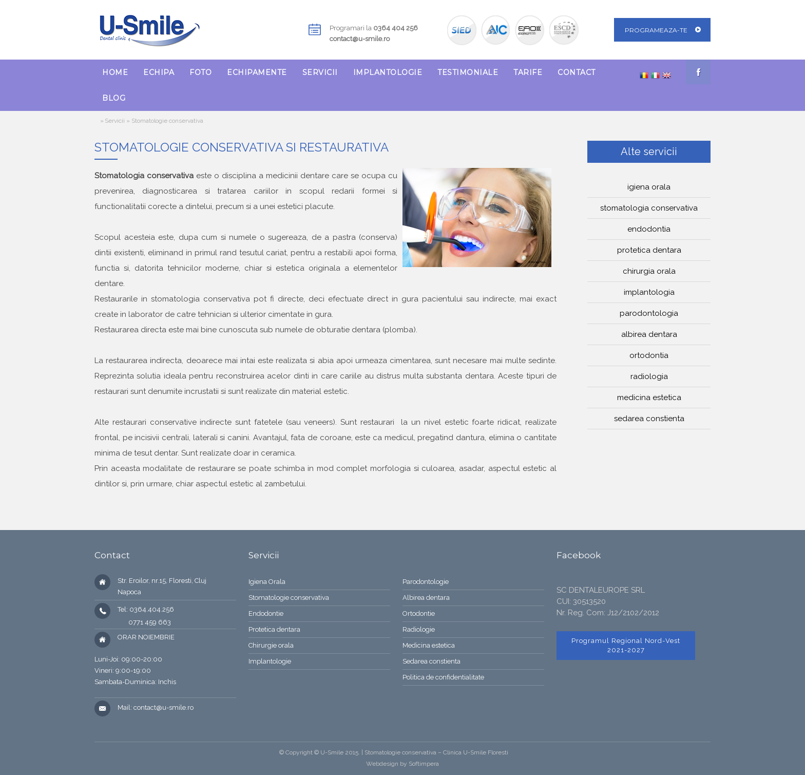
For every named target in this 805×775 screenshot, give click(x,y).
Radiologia (649, 376)
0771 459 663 (144, 622)
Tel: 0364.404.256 (146, 609)
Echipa (158, 72)
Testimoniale (467, 72)
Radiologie (418, 629)
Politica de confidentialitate (443, 677)
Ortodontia (648, 355)
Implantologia (649, 292)
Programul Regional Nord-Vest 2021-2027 (625, 645)
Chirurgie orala (271, 645)
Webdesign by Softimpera (402, 763)
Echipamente (257, 72)
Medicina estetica (649, 397)
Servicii (320, 72)
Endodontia (648, 229)
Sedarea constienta (649, 418)
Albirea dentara (649, 334)
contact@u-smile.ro (360, 39)
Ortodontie (418, 613)
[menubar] (362, 85)
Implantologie (388, 72)
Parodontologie (425, 581)
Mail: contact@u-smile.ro (156, 707)
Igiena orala (648, 187)
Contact (577, 72)
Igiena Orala (266, 581)
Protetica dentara (649, 250)
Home (115, 72)
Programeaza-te (656, 30)
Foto (200, 72)
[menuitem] (115, 72)
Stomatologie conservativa (288, 597)
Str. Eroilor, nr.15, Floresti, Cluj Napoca (162, 586)
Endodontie (265, 613)
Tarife (527, 72)
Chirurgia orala (649, 271)
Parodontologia (649, 313)
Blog (113, 98)
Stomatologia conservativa (649, 208)
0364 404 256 (395, 28)
